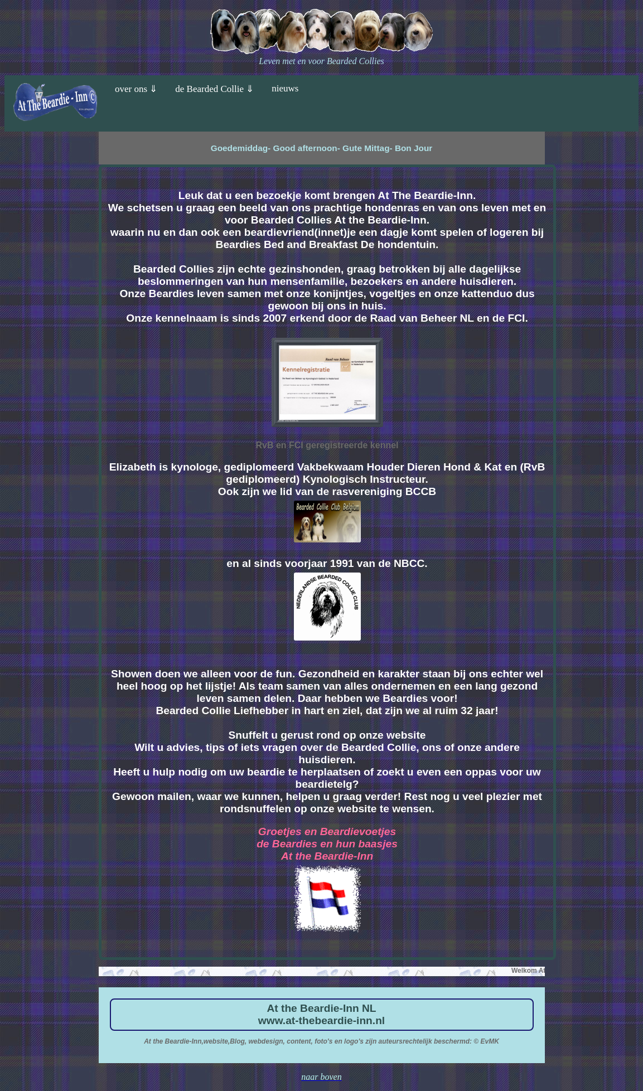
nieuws (285, 88)
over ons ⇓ (136, 89)
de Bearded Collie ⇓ (214, 89)
